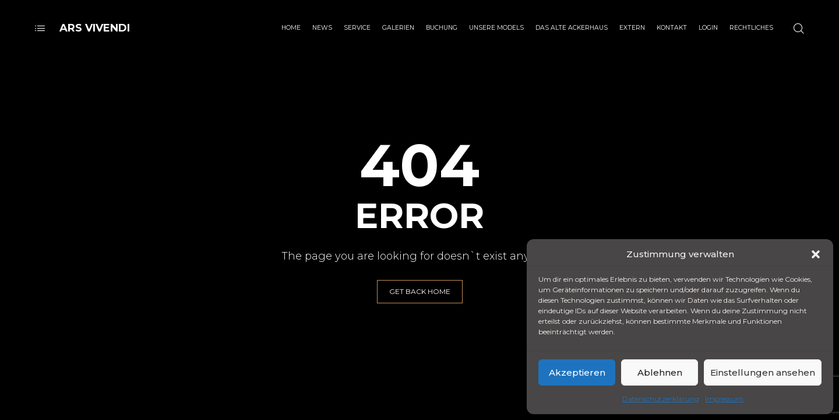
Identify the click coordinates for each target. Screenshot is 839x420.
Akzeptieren (577, 372)
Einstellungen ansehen (762, 372)
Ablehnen (659, 372)
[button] (816, 254)
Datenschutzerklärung (660, 398)
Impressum (724, 398)
